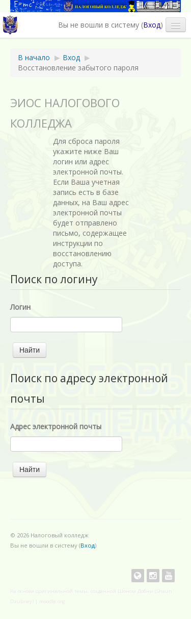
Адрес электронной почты (55, 426)
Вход (151, 25)
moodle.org (52, 601)
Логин (20, 307)
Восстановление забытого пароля (78, 67)
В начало (34, 57)
